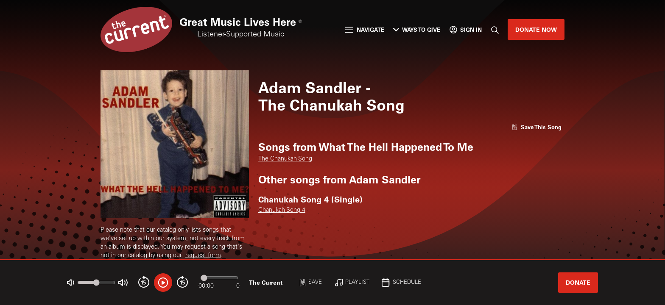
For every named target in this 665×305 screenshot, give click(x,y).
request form (203, 256)
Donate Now (536, 29)
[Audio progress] (219, 277)
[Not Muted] (70, 282)
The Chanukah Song (285, 159)
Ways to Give (416, 29)
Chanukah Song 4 (281, 211)
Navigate (364, 29)
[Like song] (536, 127)
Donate (578, 282)
